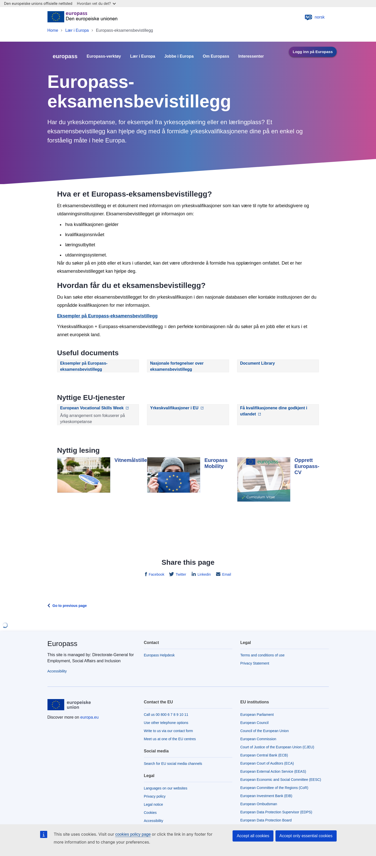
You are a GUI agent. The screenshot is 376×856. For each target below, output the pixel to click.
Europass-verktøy (104, 56)
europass (65, 56)
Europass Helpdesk (159, 655)
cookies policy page (133, 834)
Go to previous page (70, 606)
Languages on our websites (165, 788)
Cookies (150, 813)
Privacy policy (155, 796)
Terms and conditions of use (262, 655)
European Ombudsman (258, 804)
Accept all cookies (253, 836)
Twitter (180, 574)
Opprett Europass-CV (307, 466)
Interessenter (251, 56)
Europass (62, 644)
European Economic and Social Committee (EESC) (280, 780)
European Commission (258, 739)
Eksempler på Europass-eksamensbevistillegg (107, 315)
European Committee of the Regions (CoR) (274, 788)
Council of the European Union (264, 731)
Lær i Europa (77, 30)
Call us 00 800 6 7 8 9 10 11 (166, 715)
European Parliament (257, 715)
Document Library (257, 363)
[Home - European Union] (82, 17)
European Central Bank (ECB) (264, 755)
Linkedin (204, 574)
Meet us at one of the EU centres (170, 739)
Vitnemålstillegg (134, 460)
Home (52, 30)
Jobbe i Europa (179, 56)
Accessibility (57, 671)
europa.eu (89, 717)
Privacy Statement (254, 663)
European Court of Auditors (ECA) (267, 763)
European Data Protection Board (266, 820)
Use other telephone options (166, 723)
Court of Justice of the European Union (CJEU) (277, 747)
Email (226, 574)
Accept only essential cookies (306, 836)
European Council (254, 723)
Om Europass (216, 56)
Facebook (156, 574)
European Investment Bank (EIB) (266, 796)
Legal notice (153, 804)
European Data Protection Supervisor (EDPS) (276, 812)
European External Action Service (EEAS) (273, 771)
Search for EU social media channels (173, 764)
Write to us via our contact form (168, 731)
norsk (314, 17)
